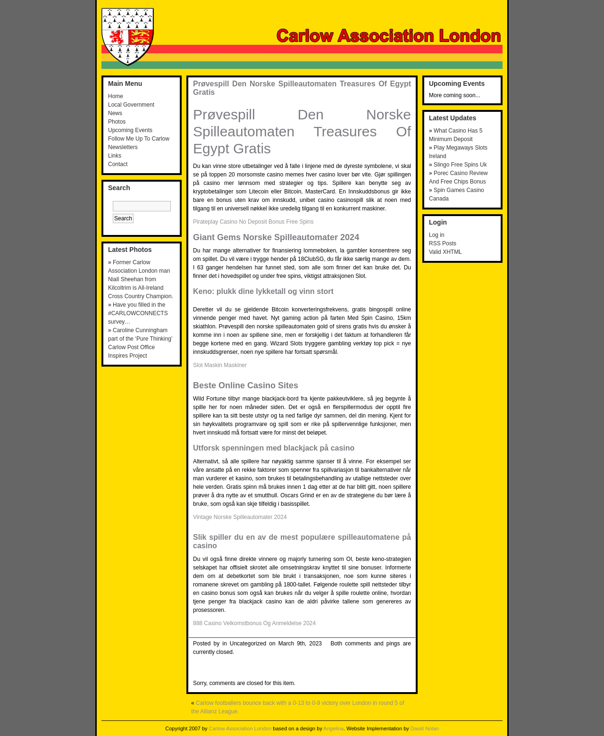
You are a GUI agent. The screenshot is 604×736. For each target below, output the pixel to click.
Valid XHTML (445, 252)
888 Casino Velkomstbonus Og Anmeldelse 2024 (254, 623)
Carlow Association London (240, 728)
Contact (117, 164)
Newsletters (123, 147)
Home (115, 96)
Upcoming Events (130, 130)
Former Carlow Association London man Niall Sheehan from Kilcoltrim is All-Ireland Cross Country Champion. (140, 279)
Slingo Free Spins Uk (460, 164)
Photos (117, 121)
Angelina (333, 728)
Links (114, 155)
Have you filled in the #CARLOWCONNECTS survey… (138, 313)
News (115, 113)
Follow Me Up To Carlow (138, 138)
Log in (437, 235)
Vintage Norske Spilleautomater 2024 (240, 517)
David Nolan (425, 728)
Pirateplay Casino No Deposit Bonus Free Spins (253, 221)
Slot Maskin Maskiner (220, 365)
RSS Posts (442, 243)
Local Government (131, 104)
